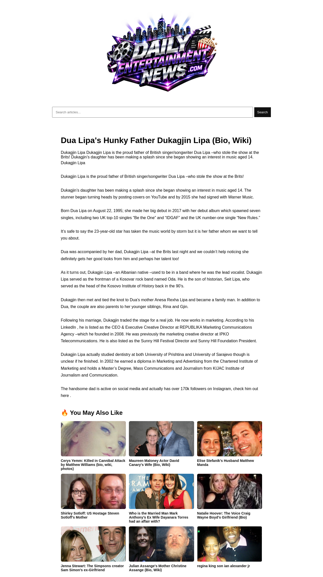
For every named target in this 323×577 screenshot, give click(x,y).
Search (262, 112)
